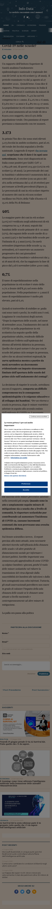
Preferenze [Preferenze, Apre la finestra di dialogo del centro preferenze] (26, 484)
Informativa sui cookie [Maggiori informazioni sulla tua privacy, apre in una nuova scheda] (19, 458)
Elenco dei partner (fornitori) (15, 476)
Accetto (26, 490)
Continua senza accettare (39, 416)
